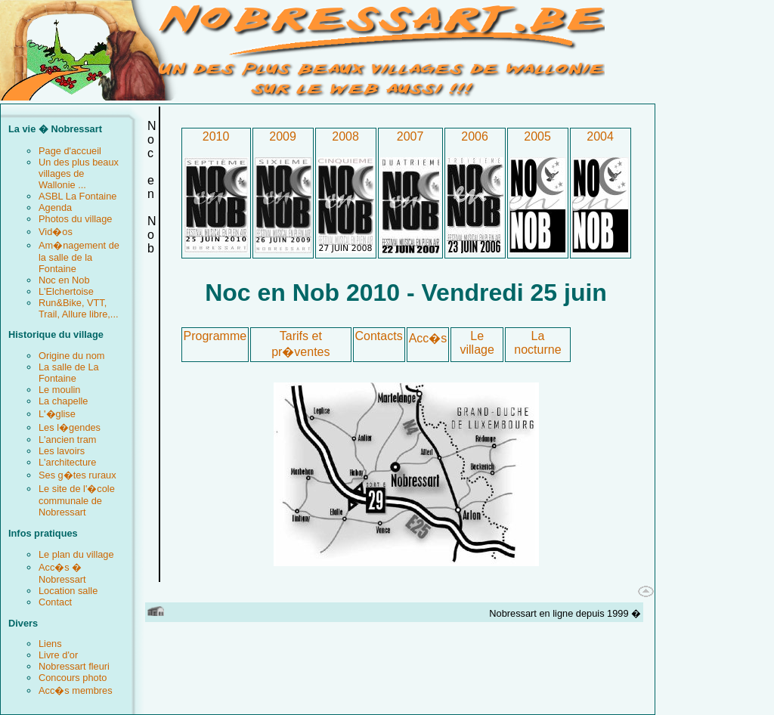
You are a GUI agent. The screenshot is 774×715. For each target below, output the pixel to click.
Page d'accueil (70, 150)
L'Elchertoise (66, 291)
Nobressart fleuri (74, 666)
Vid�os (56, 231)
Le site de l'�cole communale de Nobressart (77, 500)
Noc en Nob (64, 280)
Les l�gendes (70, 427)
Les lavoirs (62, 451)
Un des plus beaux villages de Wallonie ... (79, 173)
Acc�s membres (76, 690)
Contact (55, 602)
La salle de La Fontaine (69, 372)
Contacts (379, 336)
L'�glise (57, 413)
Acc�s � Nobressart (62, 573)
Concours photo (73, 677)
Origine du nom (72, 355)
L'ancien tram (67, 439)
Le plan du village (76, 554)
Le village (477, 343)
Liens (50, 643)
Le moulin (60, 389)
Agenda (55, 207)
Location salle (68, 590)
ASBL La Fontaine (77, 196)
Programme (215, 336)
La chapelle (63, 401)
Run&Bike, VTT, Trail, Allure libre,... (79, 308)
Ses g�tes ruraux (77, 475)
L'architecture (67, 462)
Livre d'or (58, 655)
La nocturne (537, 343)
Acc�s (428, 338)
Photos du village (75, 218)
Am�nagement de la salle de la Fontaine (79, 257)
